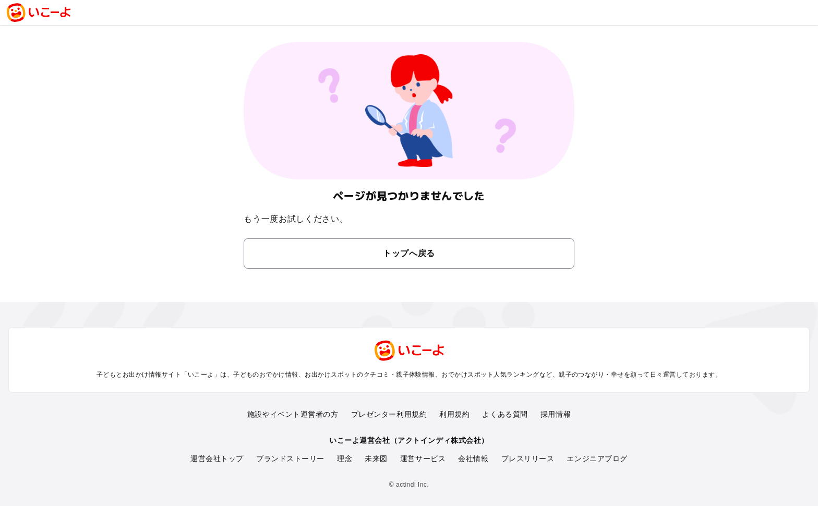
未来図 (376, 458)
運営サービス (423, 458)
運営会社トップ (217, 458)
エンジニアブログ (597, 458)
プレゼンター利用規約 (389, 414)
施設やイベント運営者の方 (293, 414)
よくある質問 (504, 414)
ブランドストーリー (290, 458)
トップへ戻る (409, 253)
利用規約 (454, 414)
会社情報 (473, 458)
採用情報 (555, 414)
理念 (344, 458)
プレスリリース (528, 458)
